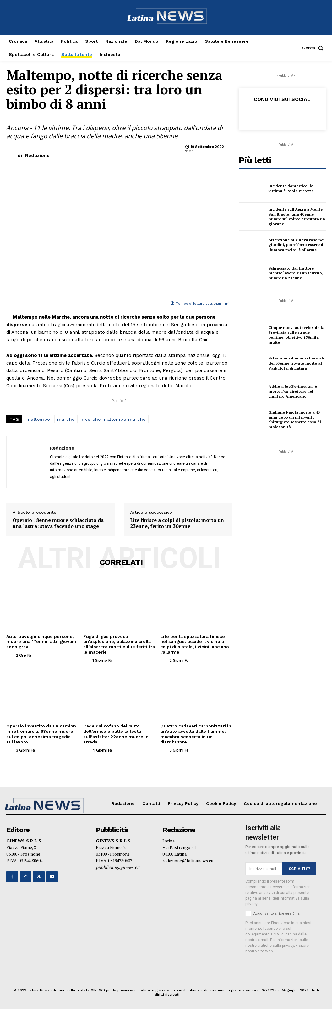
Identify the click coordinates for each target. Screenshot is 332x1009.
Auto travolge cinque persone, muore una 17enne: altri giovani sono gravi (41, 642)
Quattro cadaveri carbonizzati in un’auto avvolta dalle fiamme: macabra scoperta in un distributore (195, 733)
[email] (263, 868)
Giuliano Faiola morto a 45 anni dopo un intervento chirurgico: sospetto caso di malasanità (295, 419)
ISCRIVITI (298, 868)
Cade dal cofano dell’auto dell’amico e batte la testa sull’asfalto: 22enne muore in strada (116, 733)
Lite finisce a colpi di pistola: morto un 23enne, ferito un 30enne (177, 523)
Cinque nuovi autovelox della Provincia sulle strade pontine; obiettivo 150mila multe (296, 335)
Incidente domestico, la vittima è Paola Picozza (291, 188)
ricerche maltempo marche (114, 419)
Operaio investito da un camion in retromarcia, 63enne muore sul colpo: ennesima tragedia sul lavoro (41, 733)
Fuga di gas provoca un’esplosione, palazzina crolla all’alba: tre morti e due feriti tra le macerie (117, 644)
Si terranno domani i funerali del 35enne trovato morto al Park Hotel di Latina (296, 363)
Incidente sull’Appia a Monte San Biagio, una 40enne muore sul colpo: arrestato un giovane (296, 216)
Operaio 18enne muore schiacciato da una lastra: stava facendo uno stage (58, 523)
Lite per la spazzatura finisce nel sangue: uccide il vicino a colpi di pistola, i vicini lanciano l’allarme (195, 644)
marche (66, 419)
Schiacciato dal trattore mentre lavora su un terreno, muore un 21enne (296, 273)
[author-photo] (10, 654)
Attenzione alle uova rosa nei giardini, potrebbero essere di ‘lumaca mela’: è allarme (296, 245)
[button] (314, 47)
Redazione (37, 155)
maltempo (38, 419)
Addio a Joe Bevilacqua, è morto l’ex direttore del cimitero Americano (292, 391)
